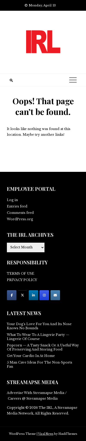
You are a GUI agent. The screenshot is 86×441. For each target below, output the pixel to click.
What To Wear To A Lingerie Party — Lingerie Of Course (38, 337)
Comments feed (20, 213)
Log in (12, 200)
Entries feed (17, 206)
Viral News (45, 434)
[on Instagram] (44, 295)
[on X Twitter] (22, 295)
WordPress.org (20, 219)
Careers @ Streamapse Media (33, 398)
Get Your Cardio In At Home (31, 356)
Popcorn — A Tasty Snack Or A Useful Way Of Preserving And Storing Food (43, 347)
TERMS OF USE (20, 273)
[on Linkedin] (33, 295)
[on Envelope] (55, 295)
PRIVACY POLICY (22, 280)
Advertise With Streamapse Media (35, 393)
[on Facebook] (12, 295)
